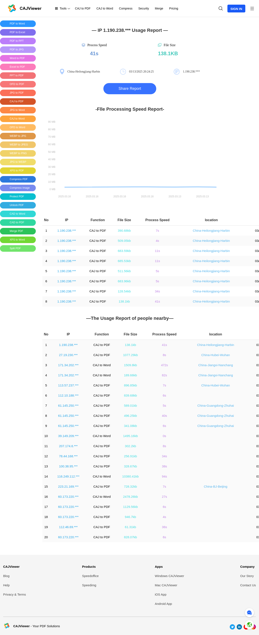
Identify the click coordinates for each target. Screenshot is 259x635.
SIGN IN (236, 9)
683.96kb (124, 281)
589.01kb (130, 405)
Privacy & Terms (14, 594)
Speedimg (89, 585)
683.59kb (124, 251)
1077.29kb (130, 355)
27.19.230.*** (68, 355)
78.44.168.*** (68, 456)
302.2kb (130, 446)
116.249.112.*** (68, 476)
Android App (163, 603)
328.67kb (130, 466)
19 (46, 527)
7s (157, 230)
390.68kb (124, 230)
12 (46, 456)
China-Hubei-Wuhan (215, 355)
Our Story (247, 576)
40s (164, 415)
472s (164, 365)
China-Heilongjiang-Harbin (211, 230)
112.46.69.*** (68, 527)
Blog (6, 576)
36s (164, 527)
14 (46, 476)
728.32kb (130, 486)
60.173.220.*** (68, 496)
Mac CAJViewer (166, 585)
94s (164, 476)
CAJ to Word (104, 8)
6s (164, 395)
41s (157, 301)
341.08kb (130, 426)
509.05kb (124, 240)
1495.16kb (130, 436)
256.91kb (130, 456)
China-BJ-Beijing (215, 486)
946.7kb (130, 517)
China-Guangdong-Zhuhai (215, 405)
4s (157, 240)
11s (157, 251)
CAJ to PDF (83, 8)
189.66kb (130, 375)
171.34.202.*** (68, 365)
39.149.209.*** (68, 436)
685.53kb (124, 261)
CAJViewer (11, 566)
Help (6, 585)
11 (46, 446)
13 (46, 466)
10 (46, 436)
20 (46, 537)
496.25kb (130, 415)
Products (89, 566)
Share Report (130, 88)
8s (164, 355)
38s (164, 466)
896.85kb (130, 385)
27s (164, 496)
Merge (159, 8)
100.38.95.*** (68, 466)
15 (46, 486)
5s (157, 271)
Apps (159, 566)
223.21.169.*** (68, 486)
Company (247, 566)
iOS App (160, 594)
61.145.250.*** (68, 405)
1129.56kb (130, 507)
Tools (63, 8)
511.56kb (124, 271)
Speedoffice (90, 576)
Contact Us (248, 585)
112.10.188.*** (68, 395)
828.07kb (130, 537)
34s (157, 291)
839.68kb (130, 395)
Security (143, 8)
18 (46, 517)
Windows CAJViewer (169, 576)
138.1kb (124, 301)
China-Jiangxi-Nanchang (215, 365)
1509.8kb (130, 365)
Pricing (173, 8)
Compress (125, 8)
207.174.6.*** (68, 446)
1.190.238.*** (66, 230)
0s (164, 436)
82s (164, 375)
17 (46, 507)
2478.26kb (130, 496)
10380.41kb (130, 476)
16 (46, 496)
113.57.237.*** (68, 385)
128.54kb (124, 291)
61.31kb (130, 527)
